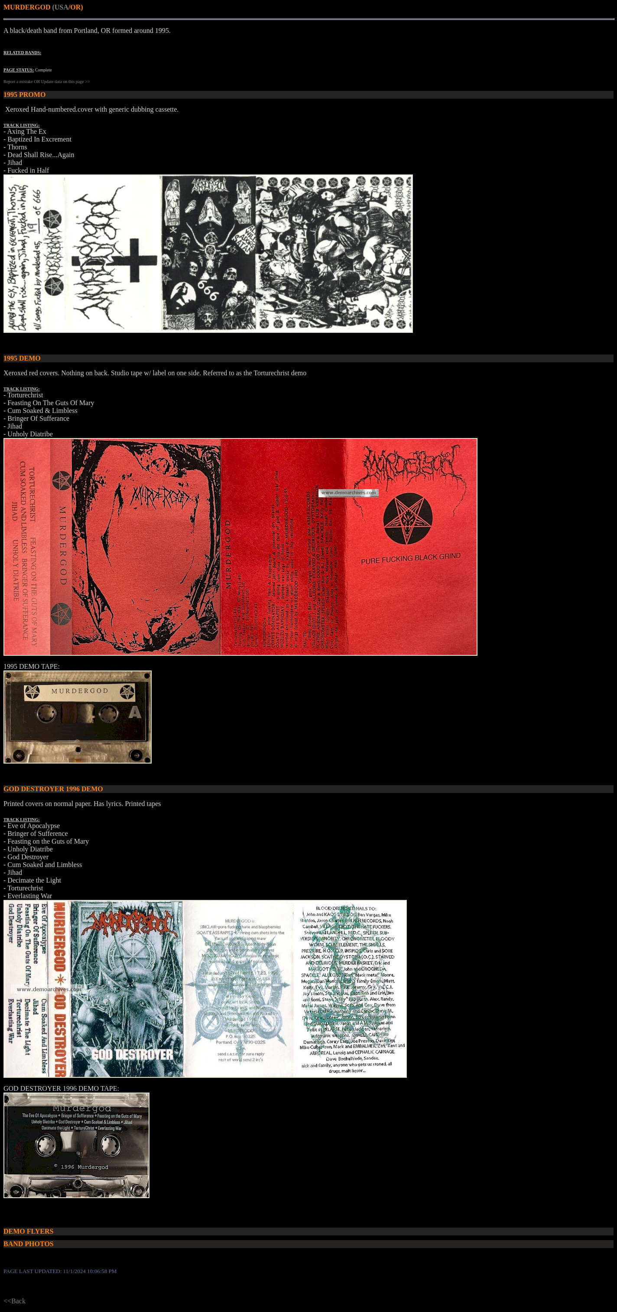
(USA (60, 7)
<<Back (14, 1301)
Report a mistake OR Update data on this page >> (46, 81)
